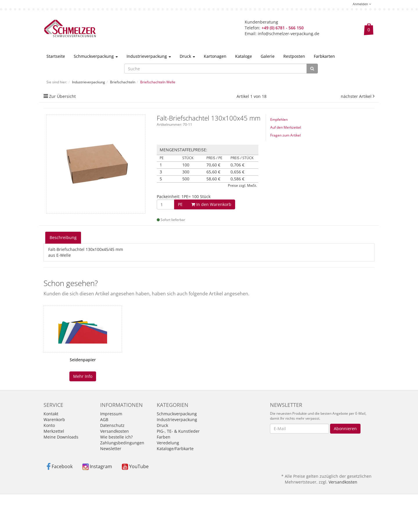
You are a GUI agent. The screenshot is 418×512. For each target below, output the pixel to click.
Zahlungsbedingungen (122, 442)
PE (162, 158)
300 (185, 172)
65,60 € (213, 172)
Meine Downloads (61, 437)
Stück (187, 158)
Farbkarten (324, 56)
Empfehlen (279, 119)
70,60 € (213, 165)
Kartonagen (215, 56)
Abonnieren (345, 428)
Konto (49, 425)
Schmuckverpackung (96, 56)
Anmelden (362, 4)
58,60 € (213, 179)
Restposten (294, 56)
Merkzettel (54, 431)
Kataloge (243, 56)
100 (185, 165)
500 (185, 179)
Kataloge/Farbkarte (175, 448)
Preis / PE (214, 158)
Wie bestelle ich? (116, 437)
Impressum (111, 413)
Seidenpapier (83, 359)
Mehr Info (82, 376)
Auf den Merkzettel (285, 127)
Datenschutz (112, 425)
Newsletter (110, 448)
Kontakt (51, 413)
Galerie (268, 56)
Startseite (55, 56)
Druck (187, 56)
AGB (104, 419)
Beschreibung (63, 237)
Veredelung (168, 442)
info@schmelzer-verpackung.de (288, 33)
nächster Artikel (357, 96)
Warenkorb (54, 419)
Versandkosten (114, 431)
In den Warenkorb (204, 204)
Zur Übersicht (62, 96)
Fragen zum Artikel (285, 135)
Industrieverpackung (149, 56)
